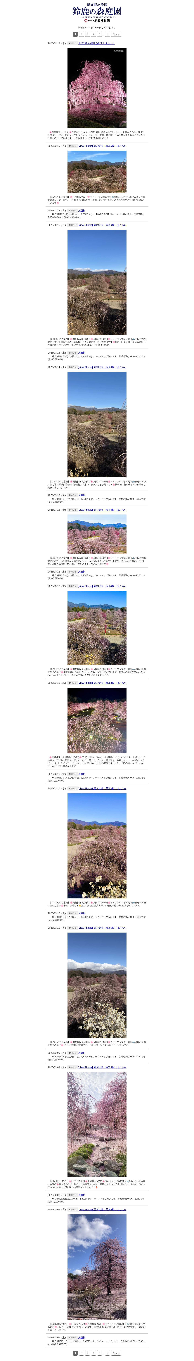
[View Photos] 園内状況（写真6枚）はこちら (102, 225)
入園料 (81, 210)
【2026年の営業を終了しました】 (96, 43)
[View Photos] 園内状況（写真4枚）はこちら (102, 509)
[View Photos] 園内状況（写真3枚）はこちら (102, 683)
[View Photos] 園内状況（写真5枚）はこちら (102, 146)
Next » (116, 34)
